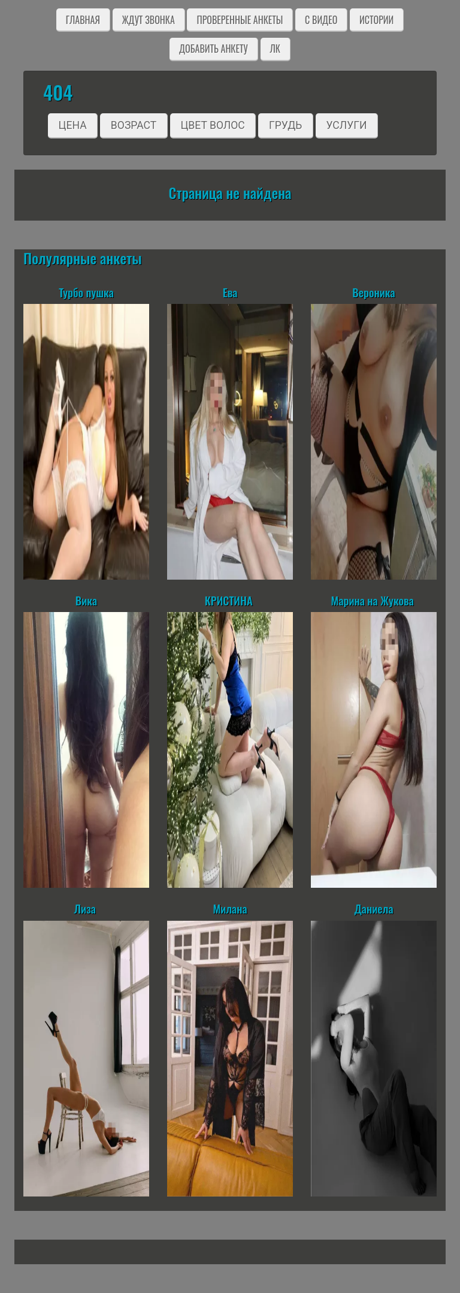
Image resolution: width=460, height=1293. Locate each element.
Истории (376, 20)
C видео (321, 20)
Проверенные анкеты (239, 20)
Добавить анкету (213, 48)
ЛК (275, 48)
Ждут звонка (148, 20)
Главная (83, 20)
